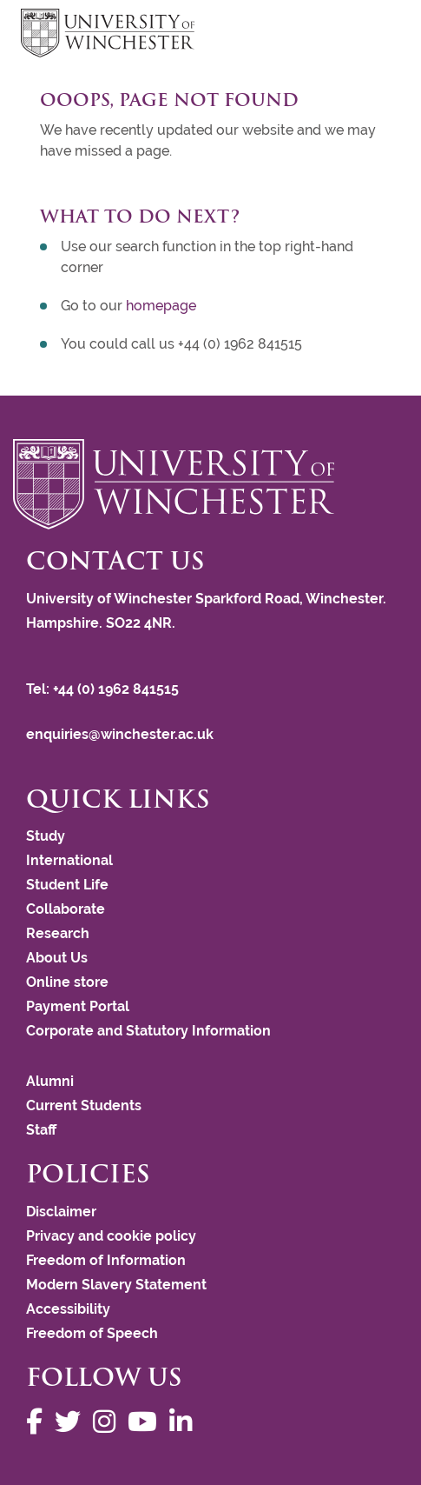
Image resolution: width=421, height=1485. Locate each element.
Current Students (83, 1105)
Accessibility (68, 1309)
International (69, 860)
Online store (67, 982)
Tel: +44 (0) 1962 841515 (104, 689)
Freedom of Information (106, 1260)
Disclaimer (61, 1211)
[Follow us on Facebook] (38, 1422)
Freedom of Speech (92, 1333)
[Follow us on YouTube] (147, 1422)
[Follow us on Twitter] (72, 1422)
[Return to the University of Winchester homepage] (210, 484)
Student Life (67, 884)
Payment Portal (77, 1006)
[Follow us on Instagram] (108, 1422)
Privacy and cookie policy (111, 1236)
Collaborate (65, 909)
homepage (161, 305)
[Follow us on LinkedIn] (185, 1422)
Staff (41, 1130)
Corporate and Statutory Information (148, 1030)
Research (57, 933)
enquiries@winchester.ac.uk (120, 734)
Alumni (50, 1081)
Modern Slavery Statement (116, 1284)
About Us (57, 957)
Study (45, 836)
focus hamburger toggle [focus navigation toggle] (369, 35)
